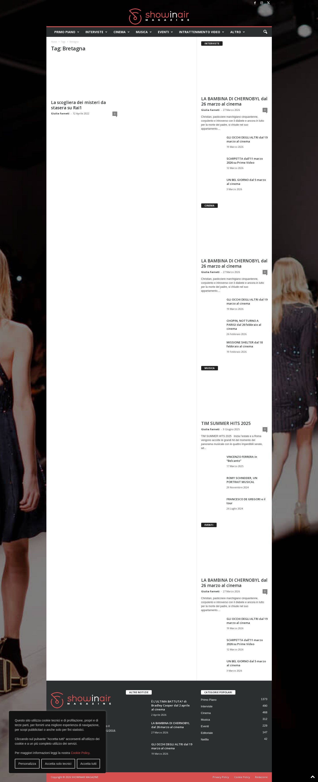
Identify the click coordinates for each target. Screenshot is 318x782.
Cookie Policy (80, 753)
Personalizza (27, 763)
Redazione (261, 777)
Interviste (96, 32)
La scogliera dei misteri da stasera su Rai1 (78, 105)
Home (54, 41)
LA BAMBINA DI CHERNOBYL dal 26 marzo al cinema (234, 101)
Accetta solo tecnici (58, 763)
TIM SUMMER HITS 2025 (226, 423)
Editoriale (207, 733)
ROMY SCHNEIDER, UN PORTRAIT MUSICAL (242, 480)
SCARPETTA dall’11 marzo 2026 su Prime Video (245, 161)
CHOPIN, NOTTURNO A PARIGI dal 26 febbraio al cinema (244, 325)
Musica (144, 32)
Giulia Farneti (60, 113)
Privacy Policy (221, 777)
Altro (237, 32)
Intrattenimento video (201, 32)
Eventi (165, 32)
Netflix (205, 739)
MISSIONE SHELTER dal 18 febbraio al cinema (245, 344)
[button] (265, 32)
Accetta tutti (88, 763)
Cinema (122, 32)
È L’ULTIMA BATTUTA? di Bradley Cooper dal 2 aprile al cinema (170, 705)
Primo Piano (66, 32)
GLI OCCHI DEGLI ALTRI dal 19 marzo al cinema (247, 139)
